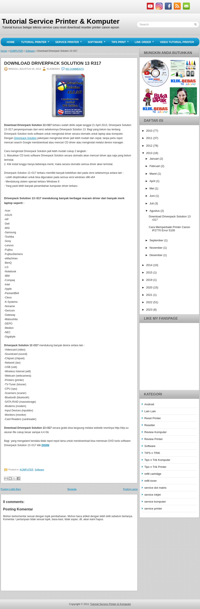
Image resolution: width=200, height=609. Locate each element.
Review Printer (153, 439)
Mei (152, 188)
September (157, 240)
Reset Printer (152, 418)
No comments (75, 69)
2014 (149, 265)
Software (98, 41)
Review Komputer (155, 432)
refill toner (150, 480)
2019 (149, 279)
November (156, 247)
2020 (149, 287)
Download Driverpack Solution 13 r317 (52, 63)
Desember (156, 255)
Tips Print (122, 41)
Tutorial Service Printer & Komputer (61, 21)
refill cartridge (152, 473)
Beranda (72, 489)
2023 (149, 309)
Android (149, 404)
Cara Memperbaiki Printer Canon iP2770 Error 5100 (169, 228)
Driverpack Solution (25, 138)
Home (11, 42)
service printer (153, 508)
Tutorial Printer (36, 41)
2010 (149, 130)
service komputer (155, 501)
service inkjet (152, 494)
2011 (149, 138)
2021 (149, 294)
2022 (149, 302)
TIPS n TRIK (152, 453)
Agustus (155, 210)
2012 (149, 145)
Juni (152, 195)
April (153, 181)
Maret (154, 173)
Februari (155, 166)
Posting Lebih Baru (11, 489)
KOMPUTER (16, 51)
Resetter (149, 425)
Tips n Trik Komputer (157, 460)
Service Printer (69, 41)
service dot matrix (155, 487)
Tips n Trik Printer (155, 466)
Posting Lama (130, 489)
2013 (149, 153)
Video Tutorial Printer (177, 42)
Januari (155, 158)
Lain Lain (150, 411)
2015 (149, 272)
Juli (152, 203)
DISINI (45, 445)
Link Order (146, 41)
